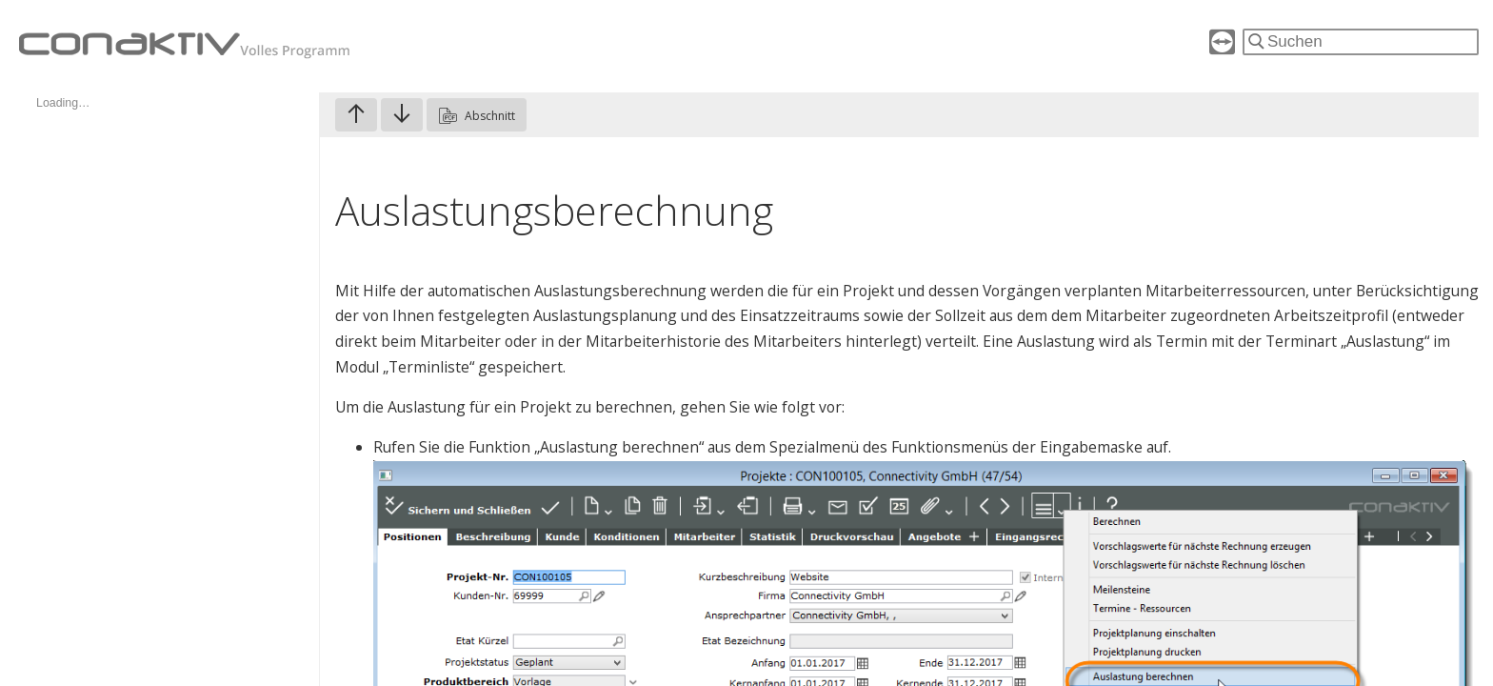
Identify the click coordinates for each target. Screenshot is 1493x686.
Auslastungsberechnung (554, 210)
